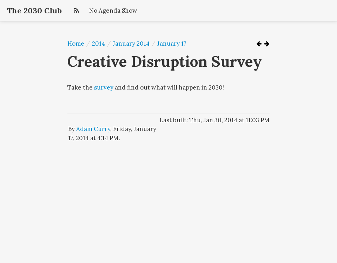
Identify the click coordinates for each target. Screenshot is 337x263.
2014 (98, 43)
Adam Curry (93, 129)
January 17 (171, 43)
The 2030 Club (34, 10)
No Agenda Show (113, 10)
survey (103, 87)
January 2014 (131, 43)
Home (75, 43)
